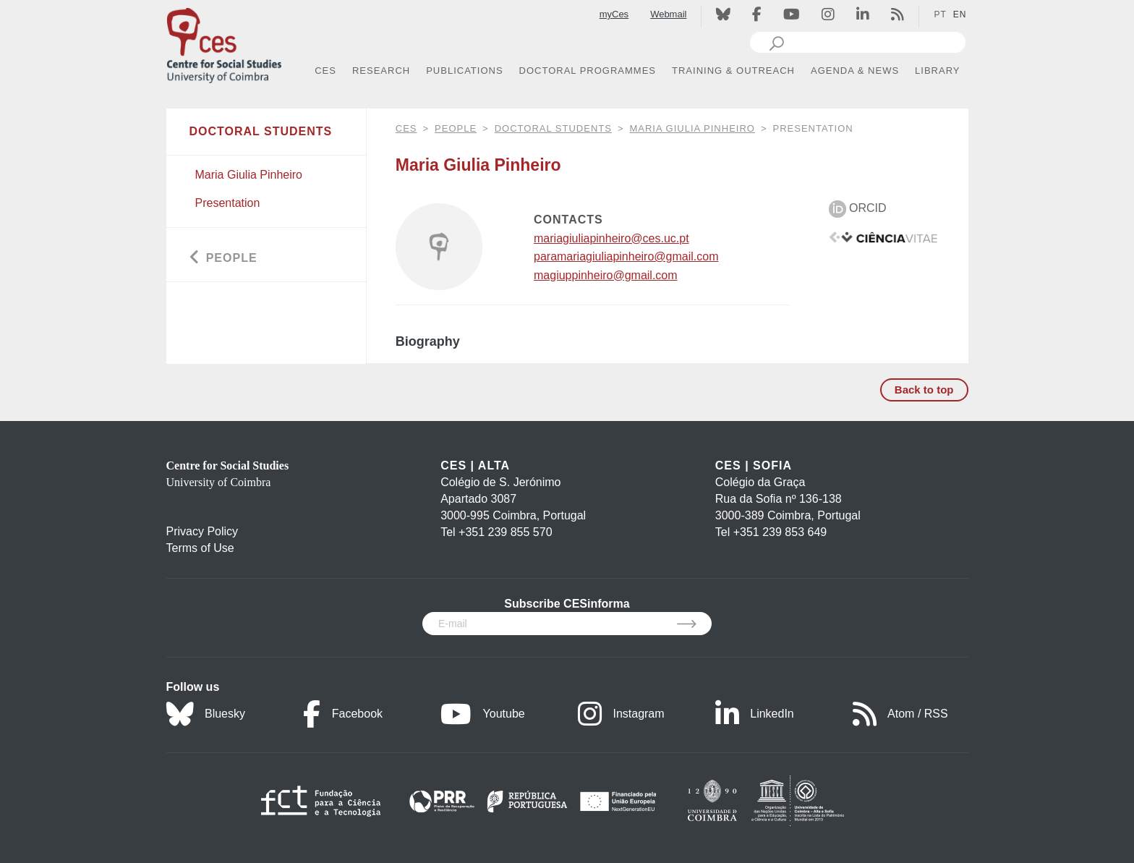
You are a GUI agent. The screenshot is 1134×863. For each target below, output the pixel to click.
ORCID (858, 208)
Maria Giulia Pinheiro (691, 128)
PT (940, 14)
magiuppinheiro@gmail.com (606, 275)
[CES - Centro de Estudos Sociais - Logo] (224, 42)
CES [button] (325, 70)
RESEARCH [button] (381, 70)
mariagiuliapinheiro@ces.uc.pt (611, 238)
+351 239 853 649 (780, 532)
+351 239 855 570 (505, 532)
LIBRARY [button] (937, 70)
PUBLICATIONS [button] (464, 70)
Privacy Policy (202, 531)
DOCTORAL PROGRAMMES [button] (587, 70)
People (456, 128)
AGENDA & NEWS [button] (855, 70)
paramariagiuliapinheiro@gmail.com (626, 256)
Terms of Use (200, 548)
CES (406, 128)
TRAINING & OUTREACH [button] (733, 70)
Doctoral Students (553, 128)
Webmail (668, 14)
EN (960, 14)
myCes (614, 14)
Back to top (924, 389)
